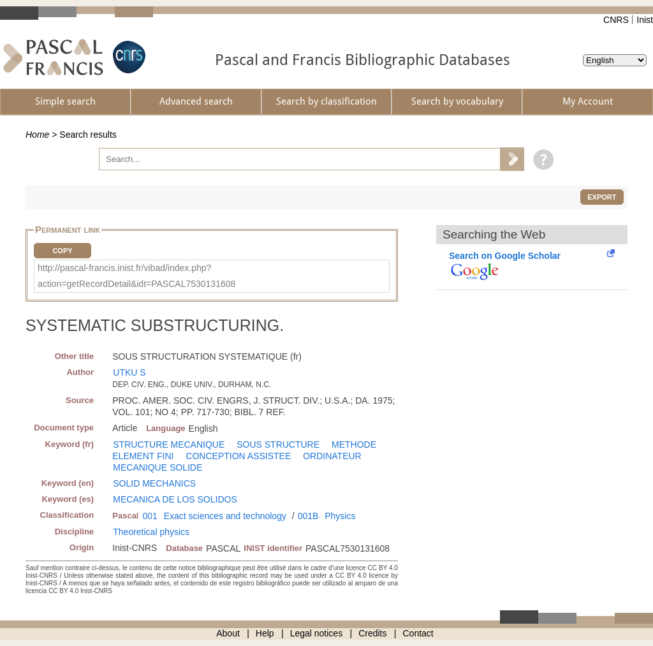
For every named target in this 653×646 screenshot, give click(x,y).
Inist (644, 20)
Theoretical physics (151, 532)
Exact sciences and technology (225, 516)
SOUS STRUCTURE (278, 444)
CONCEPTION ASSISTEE (238, 456)
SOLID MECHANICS (154, 483)
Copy (62, 250)
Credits (372, 633)
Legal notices (316, 633)
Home (37, 134)
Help (265, 633)
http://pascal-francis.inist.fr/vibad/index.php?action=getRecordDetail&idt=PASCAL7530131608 (136, 276)
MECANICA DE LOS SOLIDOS (175, 499)
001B (308, 516)
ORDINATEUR (332, 456)
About (228, 633)
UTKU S (129, 372)
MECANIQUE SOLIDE (157, 467)
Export (601, 197)
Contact (418, 633)
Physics (340, 516)
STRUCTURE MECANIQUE (168, 444)
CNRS (616, 20)
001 (149, 516)
